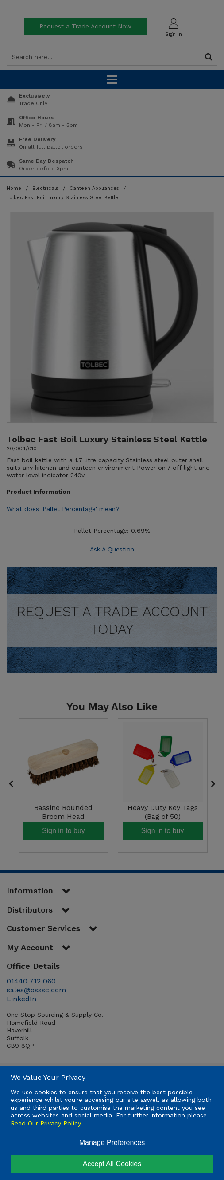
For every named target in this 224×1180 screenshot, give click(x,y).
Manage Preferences (112, 1142)
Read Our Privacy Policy (46, 1123)
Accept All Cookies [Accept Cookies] (112, 1164)
